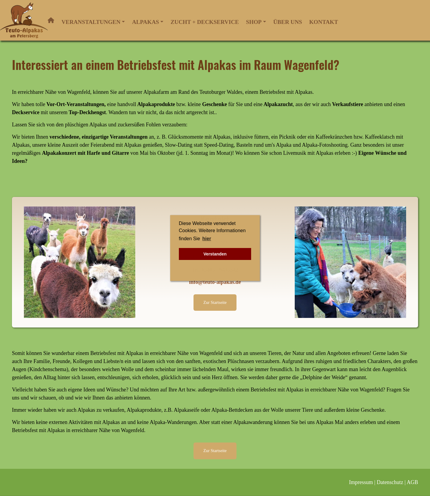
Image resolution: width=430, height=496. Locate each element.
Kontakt (323, 22)
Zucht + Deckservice (205, 22)
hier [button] (206, 238)
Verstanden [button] (215, 254)
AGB (412, 482)
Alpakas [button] (145, 22)
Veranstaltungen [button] (91, 22)
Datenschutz (390, 482)
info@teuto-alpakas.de (215, 282)
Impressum (361, 482)
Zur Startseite (215, 302)
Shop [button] (254, 22)
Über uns (287, 22)
